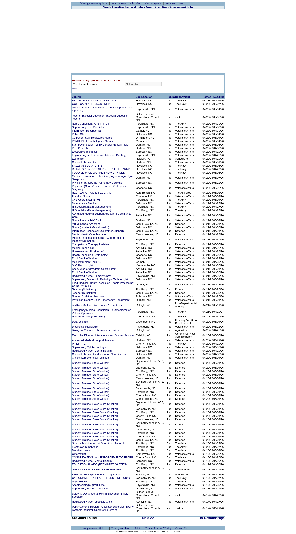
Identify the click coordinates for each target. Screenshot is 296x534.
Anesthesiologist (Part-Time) (89, 485)
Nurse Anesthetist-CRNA (86, 220)
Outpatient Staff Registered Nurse (92, 137)
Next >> (148, 518)
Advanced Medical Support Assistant (93, 340)
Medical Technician (83, 247)
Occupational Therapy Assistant (91, 244)
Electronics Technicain (85, 151)
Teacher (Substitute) (84, 289)
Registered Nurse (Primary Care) (91, 275)
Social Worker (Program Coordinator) (94, 268)
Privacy (74, 88)
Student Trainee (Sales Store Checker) (95, 403)
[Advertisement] (148, 41)
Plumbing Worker (82, 450)
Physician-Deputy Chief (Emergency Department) (101, 299)
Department (182, 96)
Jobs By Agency (153, 3)
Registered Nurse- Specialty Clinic (92, 501)
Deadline (218, 96)
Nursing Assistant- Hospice (88, 296)
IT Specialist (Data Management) (91, 206)
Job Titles (135, 3)
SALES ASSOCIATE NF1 (87, 165)
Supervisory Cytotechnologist (89, 347)
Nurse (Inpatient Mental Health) (90, 227)
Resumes (170, 3)
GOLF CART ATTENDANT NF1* (91, 103)
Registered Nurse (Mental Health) (92, 350)
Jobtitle (76, 96)
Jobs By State (118, 3)
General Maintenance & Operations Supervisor (99, 443)
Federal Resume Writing (158, 528)
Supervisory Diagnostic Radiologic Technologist (100, 279)
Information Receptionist (86, 130)
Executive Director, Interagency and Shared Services (103, 335)
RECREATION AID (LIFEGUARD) (92, 192)
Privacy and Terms (121, 528)
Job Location (144, 96)
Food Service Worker (84, 258)
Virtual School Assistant (86, 223)
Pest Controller (81, 148)
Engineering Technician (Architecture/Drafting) (99, 155)
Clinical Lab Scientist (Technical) (91, 357)
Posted (206, 96)
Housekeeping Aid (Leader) (88, 251)
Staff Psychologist (82, 265)
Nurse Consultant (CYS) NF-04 (90, 123)
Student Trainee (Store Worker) (90, 362)
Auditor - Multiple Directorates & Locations (97, 305)
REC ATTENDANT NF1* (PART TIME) (94, 100)
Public (171, 96)
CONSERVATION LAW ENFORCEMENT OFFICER (102, 457)
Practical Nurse (81, 196)
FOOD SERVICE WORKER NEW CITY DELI (98, 172)
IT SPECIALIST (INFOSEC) (88, 316)
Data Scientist (80, 321)
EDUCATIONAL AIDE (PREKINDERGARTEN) (99, 464)
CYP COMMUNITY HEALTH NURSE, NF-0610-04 (102, 478)
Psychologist (79, 481)
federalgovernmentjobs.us (94, 3)
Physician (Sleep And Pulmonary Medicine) (97, 182)
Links (138, 528)
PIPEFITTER (79, 343)
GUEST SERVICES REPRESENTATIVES (96, 469)
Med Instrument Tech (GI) (87, 261)
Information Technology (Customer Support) (98, 230)
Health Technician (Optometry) (90, 254)
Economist (78, 158)
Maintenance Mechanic (85, 203)
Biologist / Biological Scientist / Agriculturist (97, 474)
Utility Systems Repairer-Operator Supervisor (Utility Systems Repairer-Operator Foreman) (103, 508)
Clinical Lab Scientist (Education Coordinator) (99, 354)
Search (182, 3)
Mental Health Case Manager (89, 234)
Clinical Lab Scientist (84, 162)
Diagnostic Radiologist (85, 326)
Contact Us (181, 528)
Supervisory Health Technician (90, 488)
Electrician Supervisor (85, 446)
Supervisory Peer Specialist (88, 127)
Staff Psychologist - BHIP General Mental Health (100, 144)
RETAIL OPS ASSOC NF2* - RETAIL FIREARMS (101, 169)
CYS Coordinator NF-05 (86, 199)
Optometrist (79, 453)
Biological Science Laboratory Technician (96, 330)
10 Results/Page (212, 518)
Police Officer (80, 134)
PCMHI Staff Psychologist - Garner (92, 141)
